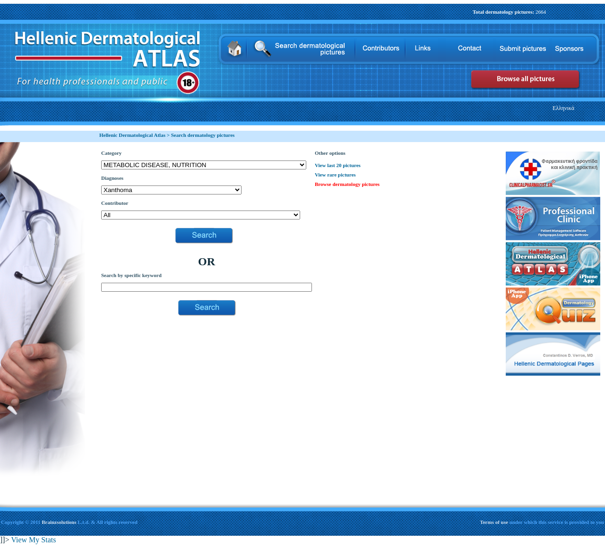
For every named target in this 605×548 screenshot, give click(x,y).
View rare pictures (335, 174)
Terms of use (494, 522)
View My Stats (33, 540)
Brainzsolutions (59, 522)
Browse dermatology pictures (347, 184)
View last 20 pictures (338, 165)
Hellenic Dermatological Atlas (132, 135)
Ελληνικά (563, 108)
